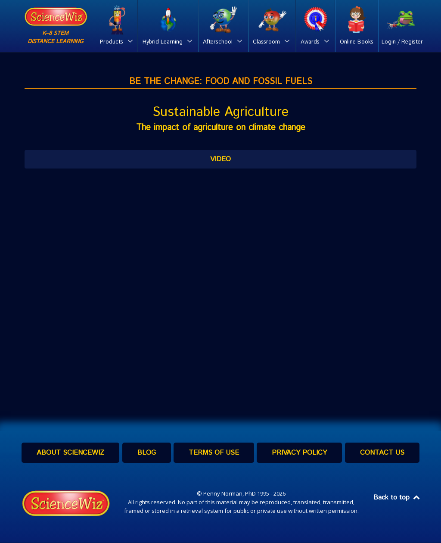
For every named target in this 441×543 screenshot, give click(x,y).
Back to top (397, 498)
